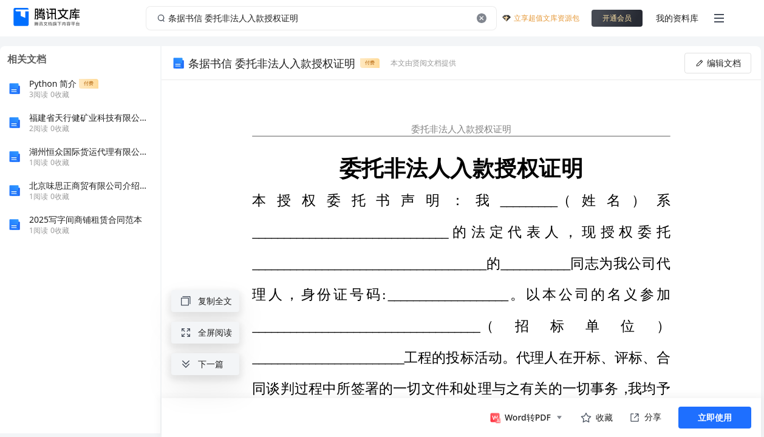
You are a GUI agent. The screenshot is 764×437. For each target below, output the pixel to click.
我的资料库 (677, 18)
